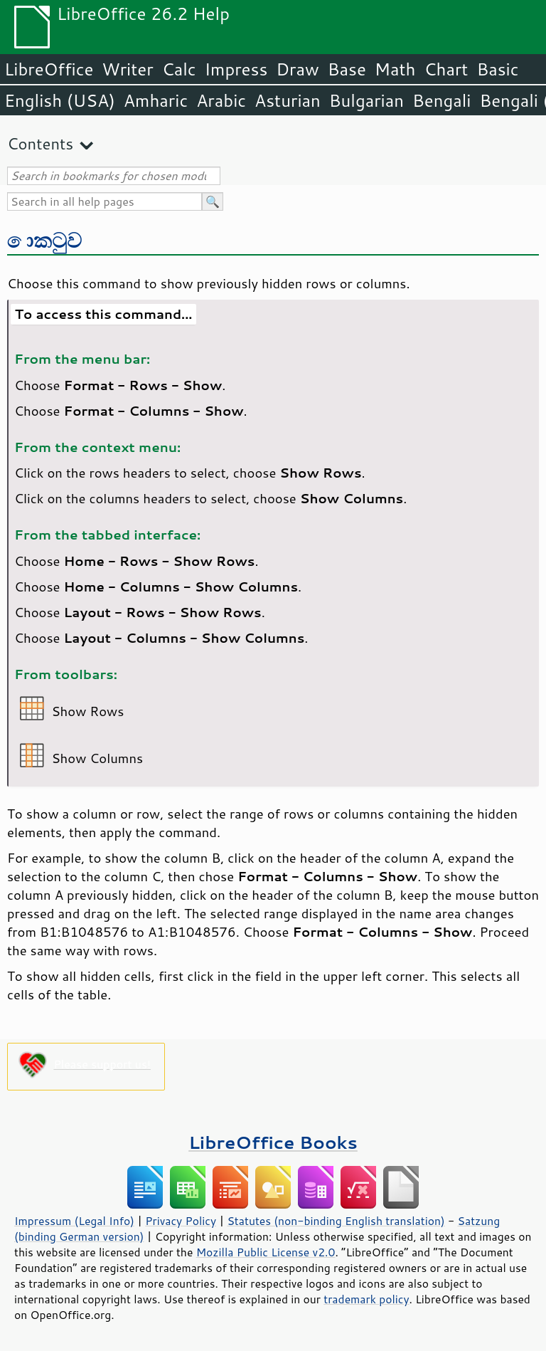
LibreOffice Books (273, 1142)
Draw (297, 69)
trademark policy (366, 1299)
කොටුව (44, 239)
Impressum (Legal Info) (74, 1221)
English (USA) (59, 100)
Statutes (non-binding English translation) (335, 1221)
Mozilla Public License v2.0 (266, 1252)
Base (347, 69)
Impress (236, 69)
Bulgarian (366, 100)
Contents (40, 143)
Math (395, 69)
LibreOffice (48, 69)
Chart (446, 69)
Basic (497, 69)
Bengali (441, 100)
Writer (127, 69)
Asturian (288, 100)
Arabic (221, 100)
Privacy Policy (180, 1221)
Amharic (156, 100)
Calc (179, 69)
